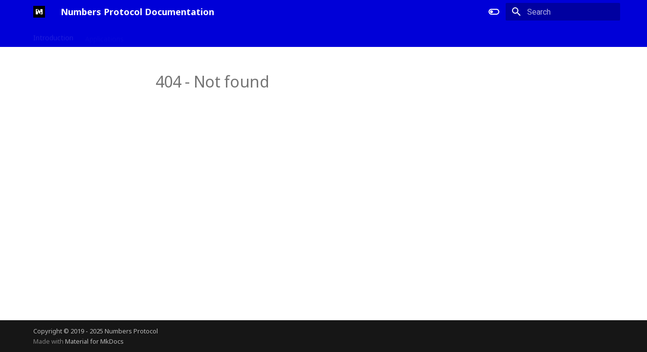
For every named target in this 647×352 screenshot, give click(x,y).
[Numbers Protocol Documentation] (39, 12)
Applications (104, 35)
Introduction (53, 35)
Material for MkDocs (94, 341)
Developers (153, 35)
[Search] (563, 12)
